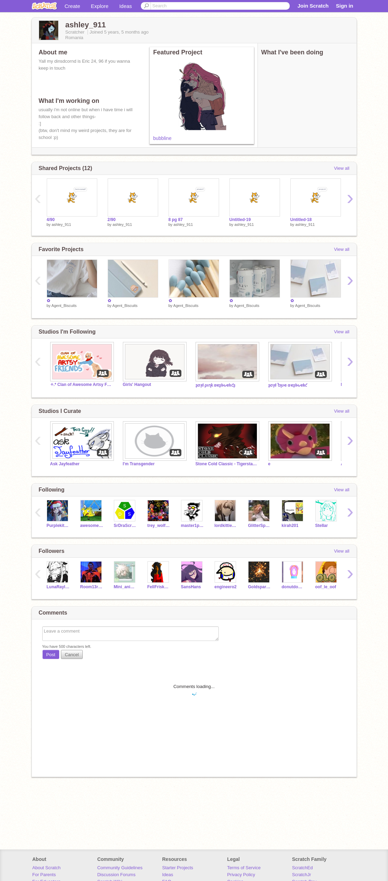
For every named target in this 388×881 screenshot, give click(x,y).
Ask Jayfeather (65, 463)
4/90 (51, 219)
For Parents (44, 874)
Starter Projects (177, 867)
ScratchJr (301, 874)
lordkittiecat (226, 525)
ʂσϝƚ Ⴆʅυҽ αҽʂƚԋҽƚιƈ (287, 385)
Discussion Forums (116, 874)
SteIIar (321, 525)
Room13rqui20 (91, 586)
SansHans (191, 586)
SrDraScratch (125, 525)
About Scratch (46, 867)
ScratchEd (302, 867)
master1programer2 (192, 525)
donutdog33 (293, 586)
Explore (100, 6)
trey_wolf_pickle (159, 525)
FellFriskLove (159, 586)
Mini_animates (125, 586)
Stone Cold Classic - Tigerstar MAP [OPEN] (227, 463)
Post (50, 654)
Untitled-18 (301, 219)
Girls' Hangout (137, 384)
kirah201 (290, 525)
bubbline (162, 138)
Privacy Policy (241, 874)
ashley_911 (61, 224)
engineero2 (226, 586)
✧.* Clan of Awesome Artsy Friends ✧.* (81, 384)
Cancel (72, 654)
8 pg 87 (176, 219)
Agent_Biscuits (64, 305)
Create (72, 6)
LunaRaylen (58, 586)
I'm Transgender (139, 463)
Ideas (125, 6)
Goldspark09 (259, 586)
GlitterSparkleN (259, 525)
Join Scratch (312, 6)
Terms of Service (244, 867)
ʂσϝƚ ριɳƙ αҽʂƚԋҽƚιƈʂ (215, 385)
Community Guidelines (120, 867)
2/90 (112, 219)
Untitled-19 (240, 219)
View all (342, 168)
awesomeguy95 (91, 525)
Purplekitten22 (58, 525)
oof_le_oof (325, 586)
